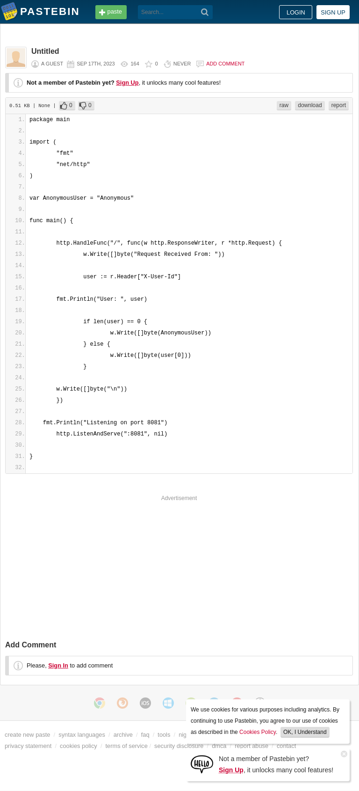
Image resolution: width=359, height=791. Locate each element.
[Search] (205, 12)
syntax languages (81, 734)
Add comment (225, 63)
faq (145, 734)
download (310, 105)
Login (296, 12)
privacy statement (28, 745)
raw (284, 105)
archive (123, 734)
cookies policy (78, 745)
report (338, 105)
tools (164, 734)
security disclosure (178, 745)
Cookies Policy (257, 732)
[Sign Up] (202, 764)
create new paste (27, 734)
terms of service (127, 745)
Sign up (333, 12)
